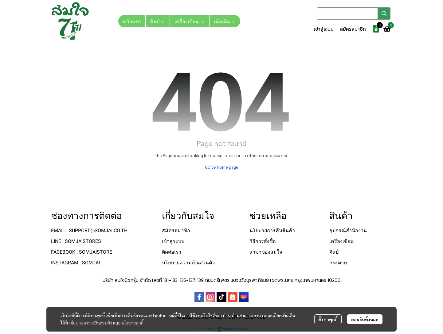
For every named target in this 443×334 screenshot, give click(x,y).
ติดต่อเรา (171, 252)
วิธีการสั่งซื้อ (262, 241)
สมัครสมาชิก (353, 29)
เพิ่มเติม (225, 21)
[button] (353, 13)
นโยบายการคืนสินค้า (272, 230)
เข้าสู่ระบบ (324, 29)
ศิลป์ (334, 252)
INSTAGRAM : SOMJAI (75, 263)
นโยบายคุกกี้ (132, 322)
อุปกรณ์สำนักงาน (348, 230)
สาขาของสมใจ (265, 252)
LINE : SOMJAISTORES (76, 241)
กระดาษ (338, 263)
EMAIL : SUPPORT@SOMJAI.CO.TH (89, 230)
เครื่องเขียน (341, 241)
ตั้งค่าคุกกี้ (328, 319)
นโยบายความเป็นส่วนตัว (90, 322)
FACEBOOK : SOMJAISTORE (81, 252)
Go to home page (221, 167)
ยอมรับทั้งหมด (364, 319)
